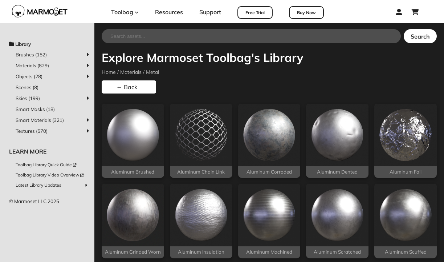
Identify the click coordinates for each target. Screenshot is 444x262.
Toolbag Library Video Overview (49, 175)
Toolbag (125, 12)
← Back (127, 87)
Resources (169, 12)
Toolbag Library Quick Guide (46, 164)
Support (210, 12)
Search (420, 36)
